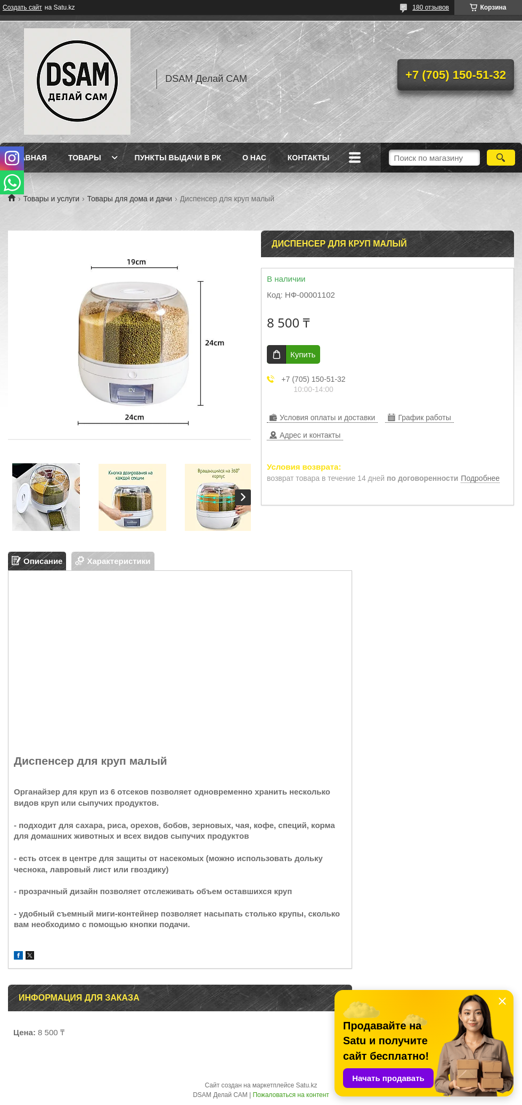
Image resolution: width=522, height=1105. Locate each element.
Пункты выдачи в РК (178, 157)
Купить (302, 354)
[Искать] (501, 158)
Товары (84, 157)
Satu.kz (306, 1085)
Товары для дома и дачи (130, 198)
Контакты (308, 157)
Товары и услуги (51, 198)
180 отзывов (430, 7)
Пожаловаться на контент (290, 1095)
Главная (29, 157)
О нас (254, 157)
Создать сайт (22, 7)
